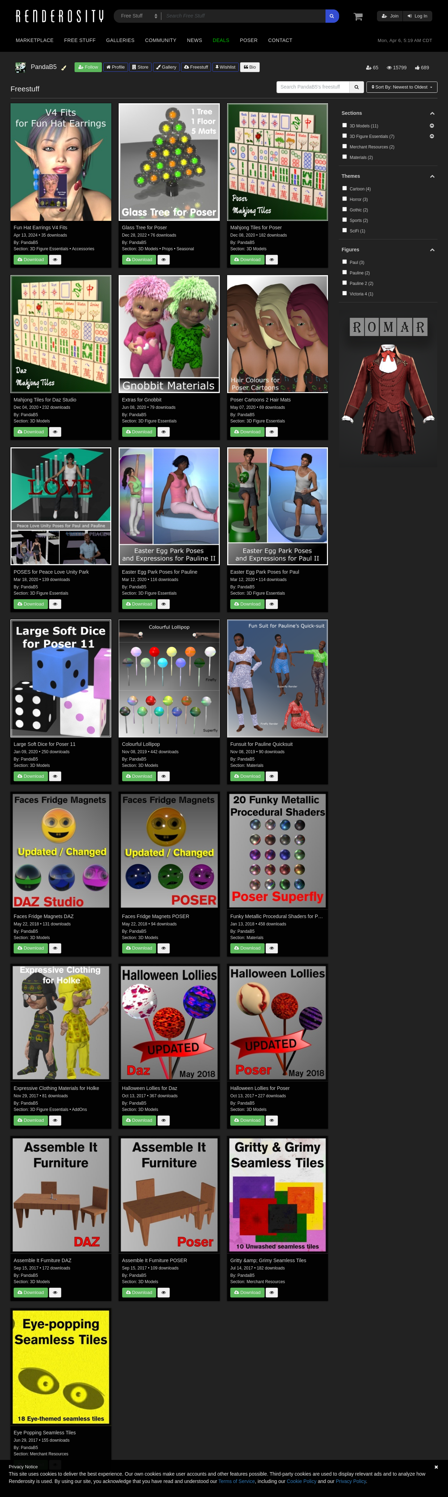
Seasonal (185, 248)
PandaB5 (29, 242)
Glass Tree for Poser (144, 227)
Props (167, 248)
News (194, 40)
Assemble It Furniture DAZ (42, 1260)
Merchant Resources (266, 1281)
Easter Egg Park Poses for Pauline (160, 572)
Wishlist (225, 67)
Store (140, 67)
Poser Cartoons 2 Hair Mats (260, 400)
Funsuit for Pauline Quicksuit (261, 744)
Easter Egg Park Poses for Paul (264, 572)
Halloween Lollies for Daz (149, 1088)
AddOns (79, 1109)
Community (161, 40)
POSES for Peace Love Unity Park (51, 572)
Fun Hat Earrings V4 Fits (40, 227)
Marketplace (35, 40)
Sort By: (400, 87)
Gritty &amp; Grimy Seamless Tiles (268, 1260)
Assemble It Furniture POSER (154, 1260)
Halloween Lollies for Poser (260, 1088)
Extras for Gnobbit (142, 400)
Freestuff (196, 67)
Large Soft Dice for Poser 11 (45, 744)
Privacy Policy (351, 1481)
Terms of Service (236, 1481)
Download (31, 259)
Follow (88, 67)
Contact (280, 40)
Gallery (166, 67)
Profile (115, 67)
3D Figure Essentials (49, 248)
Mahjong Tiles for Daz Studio (45, 400)
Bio (250, 67)
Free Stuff (80, 40)
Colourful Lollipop (141, 744)
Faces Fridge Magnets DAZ (44, 916)
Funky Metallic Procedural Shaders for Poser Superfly (277, 916)
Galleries (120, 40)
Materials (255, 765)
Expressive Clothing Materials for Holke (56, 1088)
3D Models (148, 248)
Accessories (83, 248)
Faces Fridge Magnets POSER (155, 916)
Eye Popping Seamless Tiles (45, 1432)
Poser (249, 40)
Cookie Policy (301, 1481)
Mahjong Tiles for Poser (256, 227)
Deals (221, 40)
